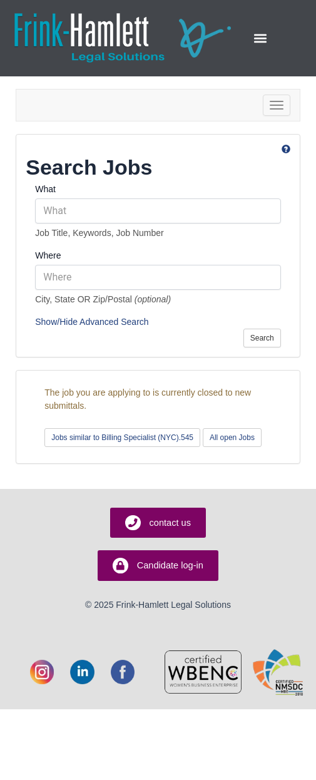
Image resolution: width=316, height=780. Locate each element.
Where (48, 255)
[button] (260, 38)
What (45, 189)
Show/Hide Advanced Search (91, 322)
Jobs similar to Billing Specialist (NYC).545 (122, 437)
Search (262, 338)
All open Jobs (232, 437)
